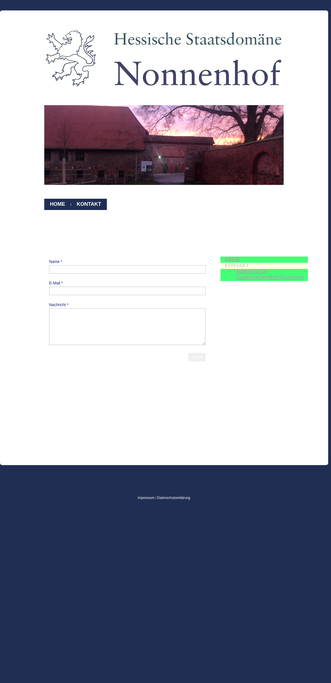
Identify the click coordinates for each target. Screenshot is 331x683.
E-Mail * (56, 283)
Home (57, 204)
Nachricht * (58, 304)
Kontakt (89, 204)
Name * (55, 261)
